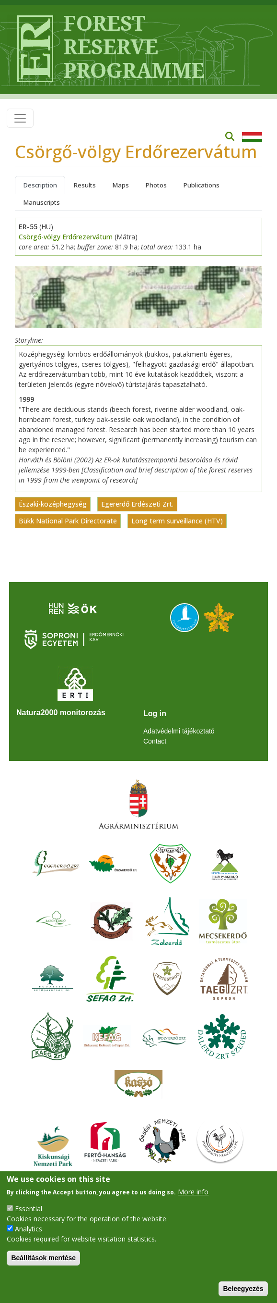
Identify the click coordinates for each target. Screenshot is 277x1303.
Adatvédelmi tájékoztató (179, 731)
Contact (154, 741)
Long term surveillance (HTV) (177, 521)
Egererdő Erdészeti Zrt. (137, 504)
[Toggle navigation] (20, 118)
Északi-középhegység (53, 504)
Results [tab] (84, 185)
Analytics (28, 1228)
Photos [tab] (156, 185)
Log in (154, 713)
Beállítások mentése (43, 1258)
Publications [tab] (201, 185)
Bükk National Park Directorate (68, 521)
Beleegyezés (243, 1288)
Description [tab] (40, 185)
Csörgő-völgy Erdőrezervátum (66, 236)
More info (193, 1191)
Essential (28, 1208)
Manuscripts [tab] (41, 202)
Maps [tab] (120, 185)
